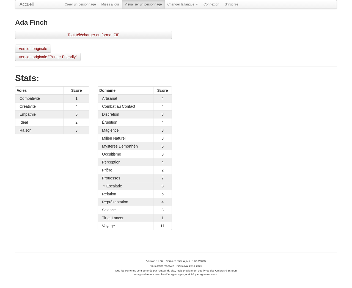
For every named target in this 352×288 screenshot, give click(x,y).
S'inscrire (231, 4)
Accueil (27, 4)
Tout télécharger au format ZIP (93, 35)
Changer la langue (182, 4)
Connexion (211, 4)
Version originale (33, 48)
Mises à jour (110, 4)
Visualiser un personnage (143, 4)
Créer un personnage (80, 4)
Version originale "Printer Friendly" (48, 57)
